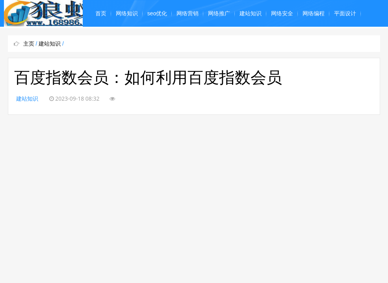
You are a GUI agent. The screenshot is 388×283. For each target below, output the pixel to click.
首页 (100, 13)
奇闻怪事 (106, 40)
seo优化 (157, 13)
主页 (28, 43)
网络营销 (187, 13)
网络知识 (127, 13)
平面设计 (345, 13)
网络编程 (314, 13)
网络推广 (219, 13)
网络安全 (282, 13)
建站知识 (250, 13)
